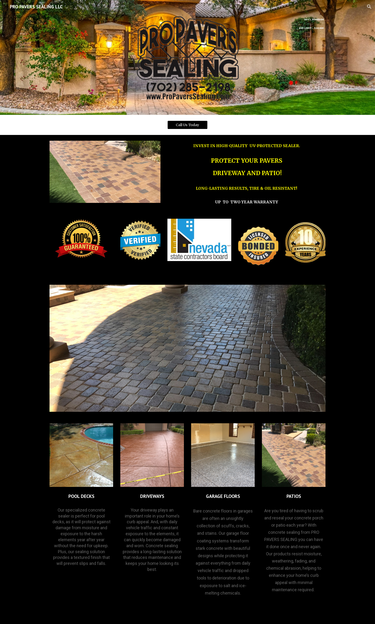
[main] (293, 23)
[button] (369, 6)
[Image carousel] (187, 348)
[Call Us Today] (187, 124)
